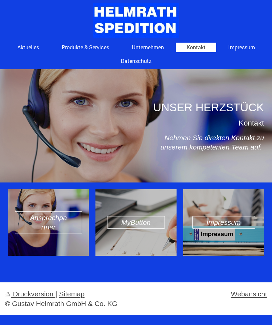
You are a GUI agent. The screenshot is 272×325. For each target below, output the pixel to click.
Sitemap (71, 294)
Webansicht (249, 294)
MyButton (136, 222)
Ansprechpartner (48, 222)
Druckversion (30, 294)
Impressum (223, 222)
